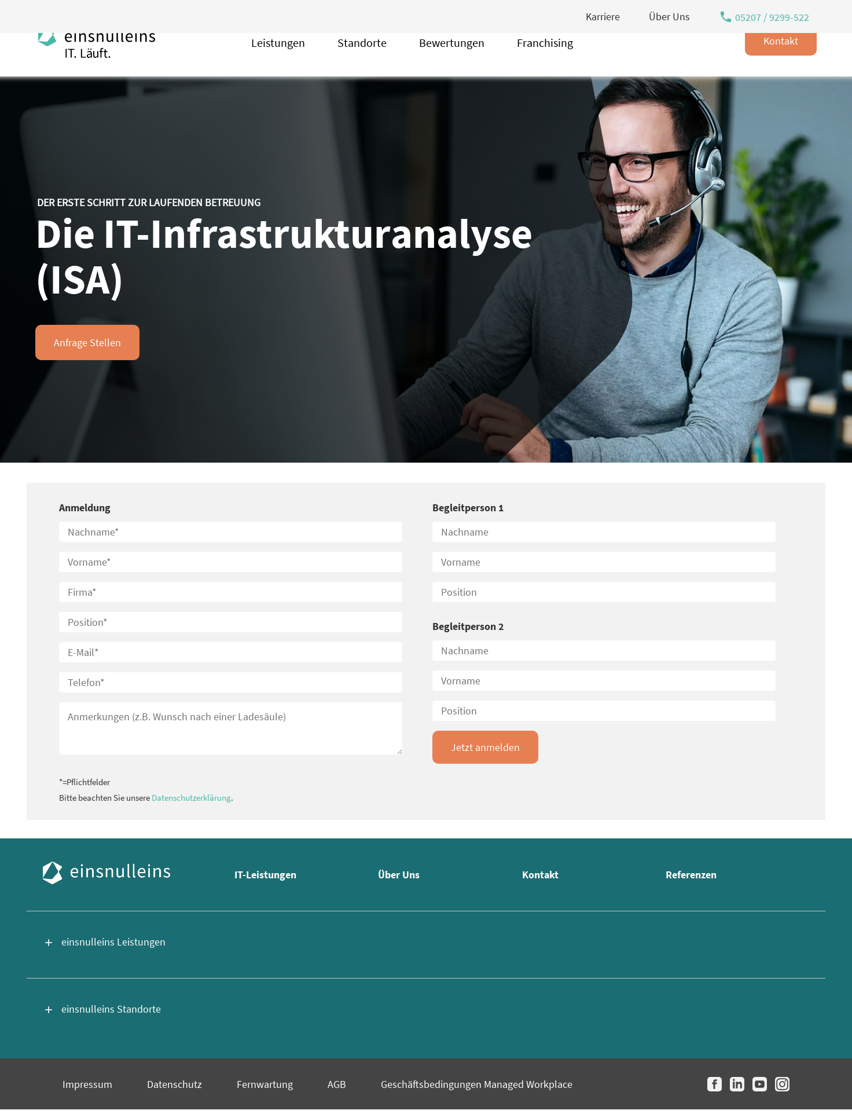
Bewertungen (451, 68)
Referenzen (691, 874)
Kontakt (780, 66)
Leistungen (278, 68)
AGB (337, 1084)
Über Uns (399, 874)
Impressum (87, 1084)
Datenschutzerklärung (191, 797)
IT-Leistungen (265, 874)
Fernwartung (265, 1084)
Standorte (362, 68)
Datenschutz (174, 1084)
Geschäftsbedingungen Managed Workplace (476, 1084)
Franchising (545, 68)
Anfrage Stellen (87, 342)
